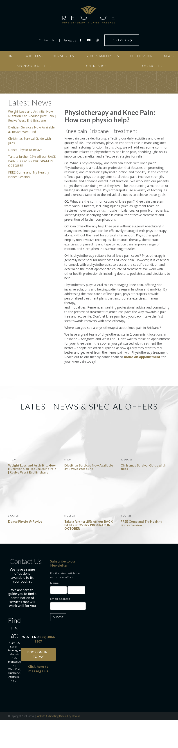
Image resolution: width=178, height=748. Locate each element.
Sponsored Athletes (34, 66)
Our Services (63, 56)
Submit (58, 617)
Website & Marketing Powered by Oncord (58, 716)
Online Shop (96, 66)
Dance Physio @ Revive (25, 150)
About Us (33, 56)
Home (9, 56)
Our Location (141, 56)
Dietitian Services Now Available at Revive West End (31, 129)
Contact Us (46, 40)
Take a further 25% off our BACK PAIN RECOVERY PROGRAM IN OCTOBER (32, 161)
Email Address (60, 599)
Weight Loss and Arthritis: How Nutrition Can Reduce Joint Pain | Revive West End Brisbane (32, 116)
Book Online (114, 36)
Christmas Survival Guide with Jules (143, 467)
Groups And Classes (102, 56)
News (168, 56)
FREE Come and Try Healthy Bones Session (28, 174)
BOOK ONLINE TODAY (38, 650)
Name (54, 583)
